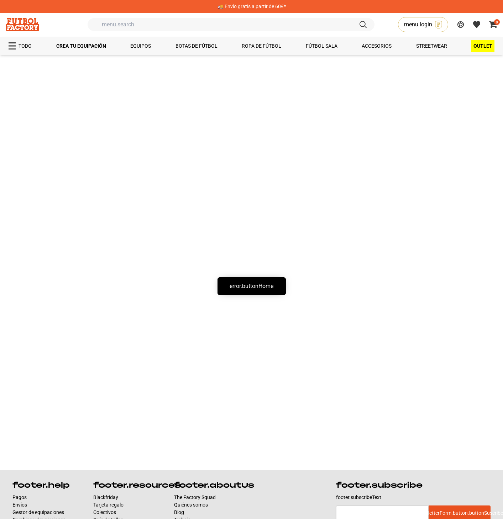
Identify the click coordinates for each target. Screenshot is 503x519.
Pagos (19, 497)
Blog (179, 512)
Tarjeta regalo (108, 505)
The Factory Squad (195, 497)
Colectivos (104, 512)
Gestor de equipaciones (38, 512)
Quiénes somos (191, 505)
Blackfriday (105, 497)
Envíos (19, 505)
